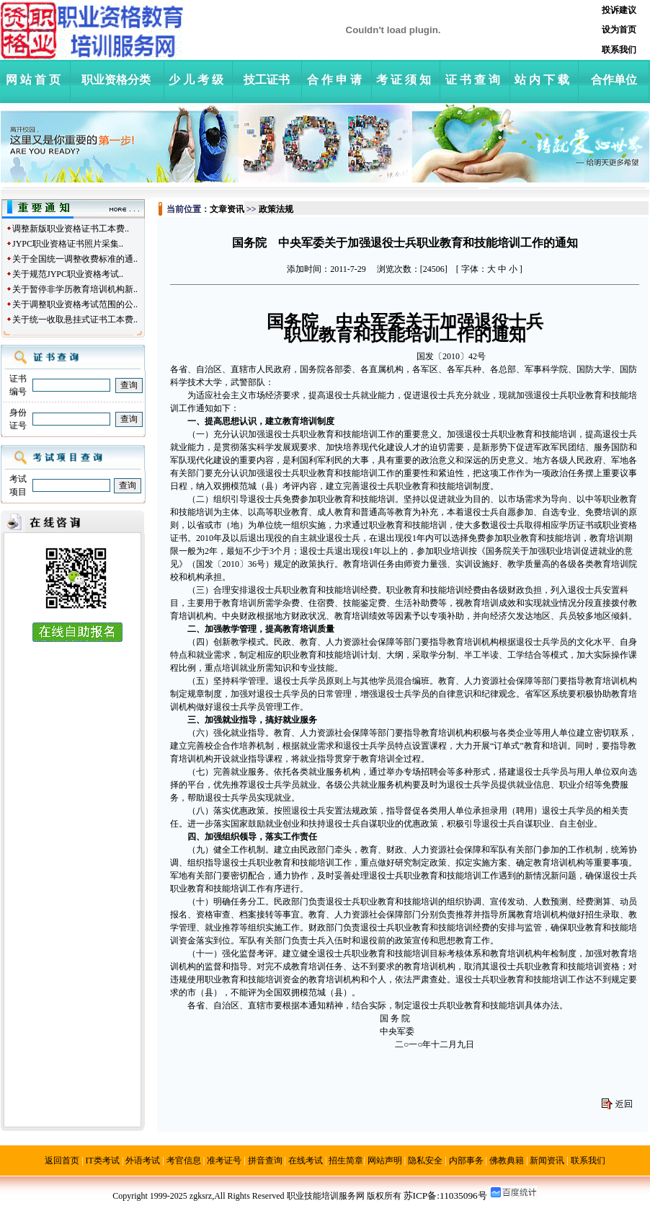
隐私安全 (425, 1160)
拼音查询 (265, 1160)
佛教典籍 (506, 1160)
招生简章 (346, 1160)
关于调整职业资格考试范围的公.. (75, 304)
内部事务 (466, 1160)
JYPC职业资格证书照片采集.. (67, 244)
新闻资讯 (547, 1160)
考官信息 (183, 1160)
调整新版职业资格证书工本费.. (70, 229)
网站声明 (385, 1160)
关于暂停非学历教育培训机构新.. (75, 289)
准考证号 (224, 1160)
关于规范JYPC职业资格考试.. (67, 274)
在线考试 (305, 1160)
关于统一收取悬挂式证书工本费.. (75, 319)
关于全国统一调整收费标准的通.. (75, 259)
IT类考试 (103, 1160)
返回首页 (62, 1160)
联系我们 (588, 1160)
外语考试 (142, 1160)
